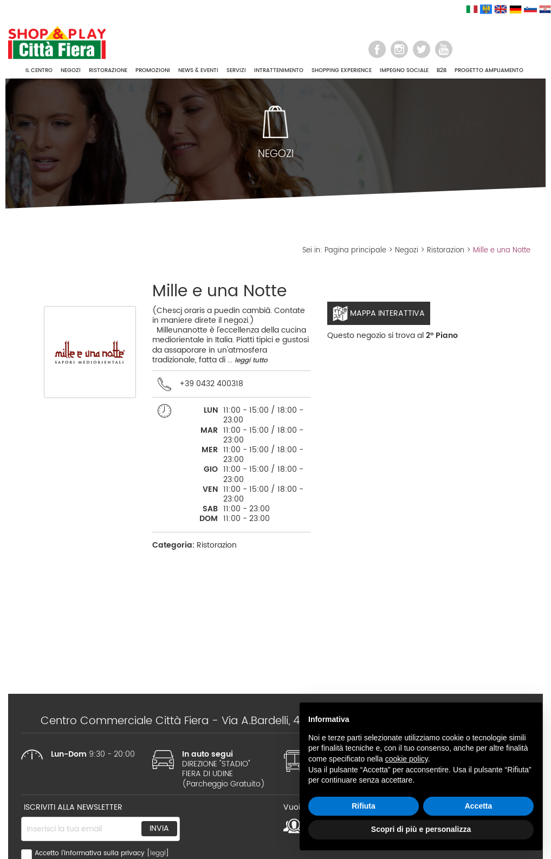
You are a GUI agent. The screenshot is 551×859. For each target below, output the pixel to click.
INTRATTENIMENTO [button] (278, 70)
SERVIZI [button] (236, 70)
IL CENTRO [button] (39, 70)
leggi (158, 853)
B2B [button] (441, 70)
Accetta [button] (478, 806)
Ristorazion (445, 250)
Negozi (406, 250)
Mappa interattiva (379, 313)
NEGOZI (71, 70)
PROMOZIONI (152, 70)
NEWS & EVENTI (198, 70)
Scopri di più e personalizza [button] (421, 829)
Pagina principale (355, 250)
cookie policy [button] (406, 758)
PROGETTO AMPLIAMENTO (489, 70)
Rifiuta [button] (363, 806)
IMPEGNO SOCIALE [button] (404, 70)
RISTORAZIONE (108, 70)
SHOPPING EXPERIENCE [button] (342, 70)
